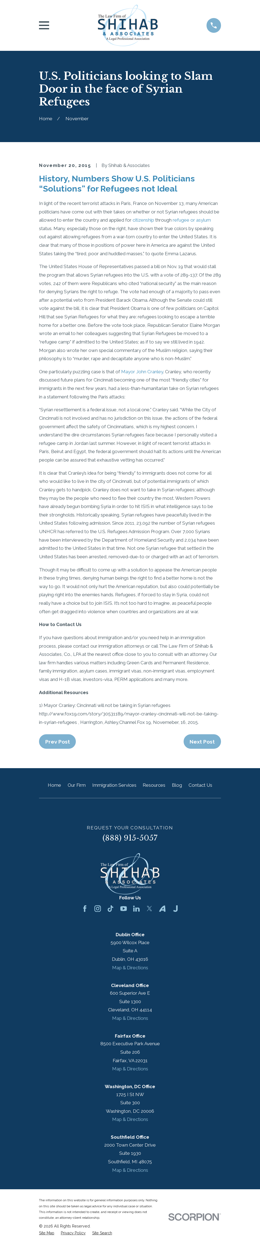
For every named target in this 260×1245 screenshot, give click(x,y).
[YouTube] (123, 908)
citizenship (143, 220)
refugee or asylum (192, 220)
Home (54, 785)
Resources (154, 785)
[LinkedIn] (136, 908)
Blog (177, 785)
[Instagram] (97, 908)
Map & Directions (130, 967)
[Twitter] (149, 908)
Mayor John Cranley (142, 371)
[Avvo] (162, 908)
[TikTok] (110, 908)
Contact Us (200, 785)
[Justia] (175, 908)
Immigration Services (114, 785)
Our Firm (77, 785)
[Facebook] (85, 908)
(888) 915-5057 (130, 837)
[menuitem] (46, 1233)
